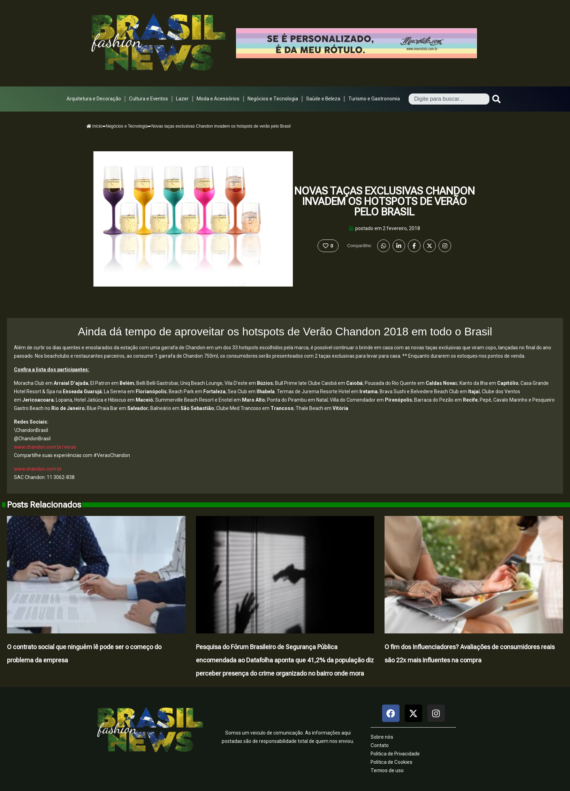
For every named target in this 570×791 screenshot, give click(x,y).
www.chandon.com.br (38, 469)
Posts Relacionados (44, 505)
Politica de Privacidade (395, 753)
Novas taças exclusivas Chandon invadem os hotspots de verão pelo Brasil (384, 201)
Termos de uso (387, 770)
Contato (380, 745)
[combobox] (449, 99)
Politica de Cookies (391, 762)
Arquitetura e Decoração (94, 98)
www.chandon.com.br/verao (45, 447)
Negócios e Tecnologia (273, 98)
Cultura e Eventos (148, 98)
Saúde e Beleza (323, 98)
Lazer (182, 98)
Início (94, 126)
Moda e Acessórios (218, 98)
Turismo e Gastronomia (374, 98)
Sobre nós (382, 737)
